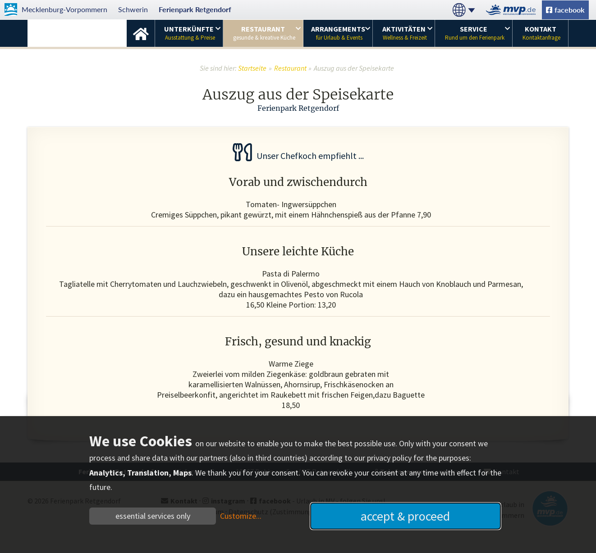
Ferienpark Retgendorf (195, 9)
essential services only (152, 516)
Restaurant (264, 32)
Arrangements (338, 32)
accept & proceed (405, 516)
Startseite (141, 33)
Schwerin (133, 9)
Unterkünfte (189, 32)
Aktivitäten (404, 32)
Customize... (240, 516)
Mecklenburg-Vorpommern (64, 9)
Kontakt (541, 32)
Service (474, 32)
